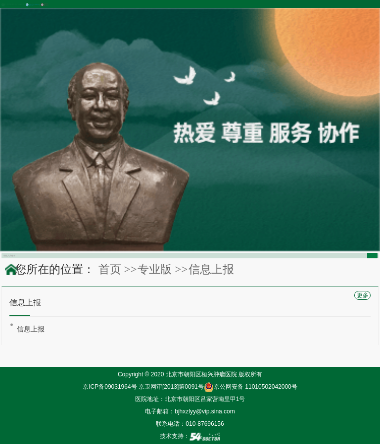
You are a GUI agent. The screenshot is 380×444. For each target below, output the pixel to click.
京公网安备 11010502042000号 (250, 386)
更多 (363, 295)
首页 (109, 269)
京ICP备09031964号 (110, 386)
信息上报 (31, 329)
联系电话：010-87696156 (190, 423)
